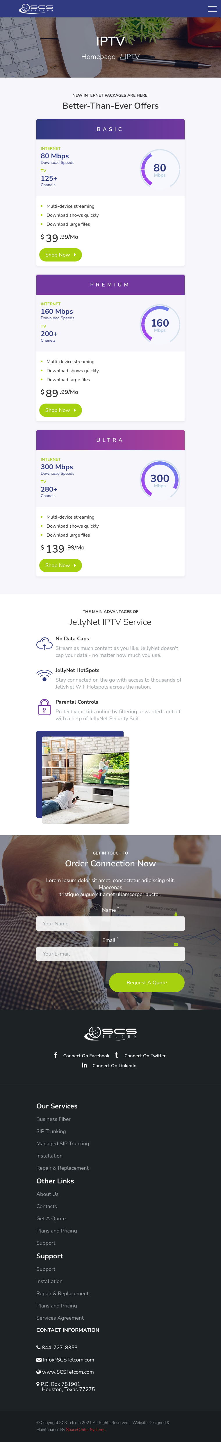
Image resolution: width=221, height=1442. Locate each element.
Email (110, 940)
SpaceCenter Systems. (86, 1429)
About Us (47, 1194)
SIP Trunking (51, 1131)
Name (110, 910)
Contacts (46, 1206)
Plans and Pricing (56, 1230)
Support (45, 1243)
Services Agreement (60, 1318)
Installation (49, 1155)
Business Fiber (53, 1119)
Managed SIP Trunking (62, 1143)
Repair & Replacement (62, 1168)
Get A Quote (51, 1218)
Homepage (98, 56)
